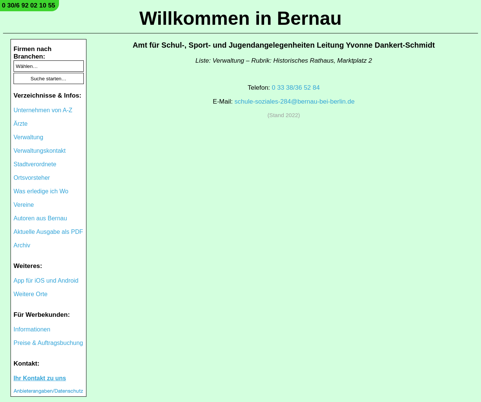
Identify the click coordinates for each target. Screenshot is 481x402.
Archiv (22, 245)
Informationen (32, 329)
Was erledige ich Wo (41, 191)
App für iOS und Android (46, 280)
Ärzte (20, 123)
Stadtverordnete (35, 164)
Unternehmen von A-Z (43, 110)
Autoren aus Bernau (40, 218)
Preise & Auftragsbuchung (48, 343)
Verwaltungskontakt (40, 151)
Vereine (24, 205)
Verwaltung (28, 137)
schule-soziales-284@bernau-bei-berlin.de (294, 101)
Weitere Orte (30, 294)
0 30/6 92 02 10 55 (28, 5)
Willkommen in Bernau (240, 18)
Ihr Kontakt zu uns (40, 378)
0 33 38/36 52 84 (296, 87)
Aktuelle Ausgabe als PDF (48, 232)
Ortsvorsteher (32, 178)
